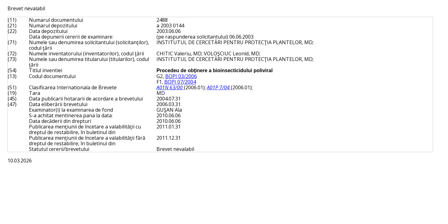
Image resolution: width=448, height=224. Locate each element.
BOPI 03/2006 (181, 76)
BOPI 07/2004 (180, 81)
